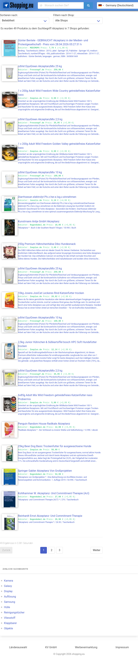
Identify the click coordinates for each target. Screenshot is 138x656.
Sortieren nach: (9, 15)
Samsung (9, 601)
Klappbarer (10, 623)
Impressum (122, 647)
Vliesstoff (9, 617)
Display (8, 591)
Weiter (96, 550)
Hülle (7, 607)
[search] (88, 5)
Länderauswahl (18, 647)
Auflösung (10, 596)
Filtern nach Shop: (63, 15)
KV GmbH (51, 647)
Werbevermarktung (86, 647)
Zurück (6, 550)
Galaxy (8, 586)
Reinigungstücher (14, 612)
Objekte (8, 628)
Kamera (8, 580)
